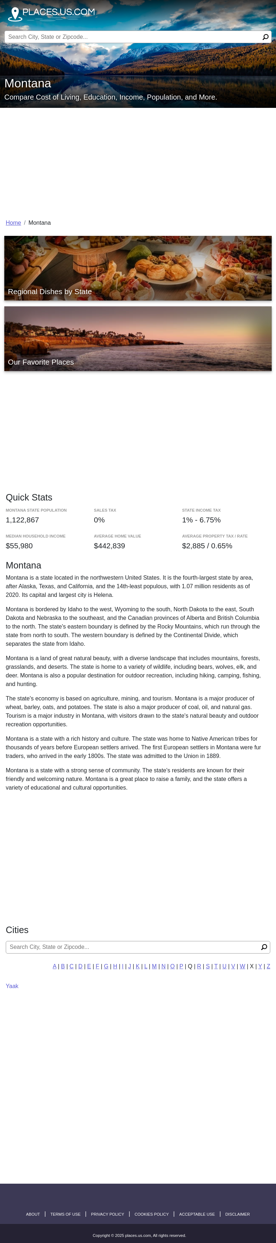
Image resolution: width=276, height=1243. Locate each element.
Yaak (12, 986)
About (33, 1214)
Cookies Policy (151, 1214)
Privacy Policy (107, 1214)
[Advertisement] (138, 161)
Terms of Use (65, 1214)
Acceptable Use (197, 1214)
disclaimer (237, 1214)
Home (13, 223)
